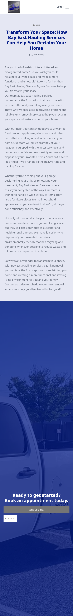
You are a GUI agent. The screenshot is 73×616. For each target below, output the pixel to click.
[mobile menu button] (67, 7)
